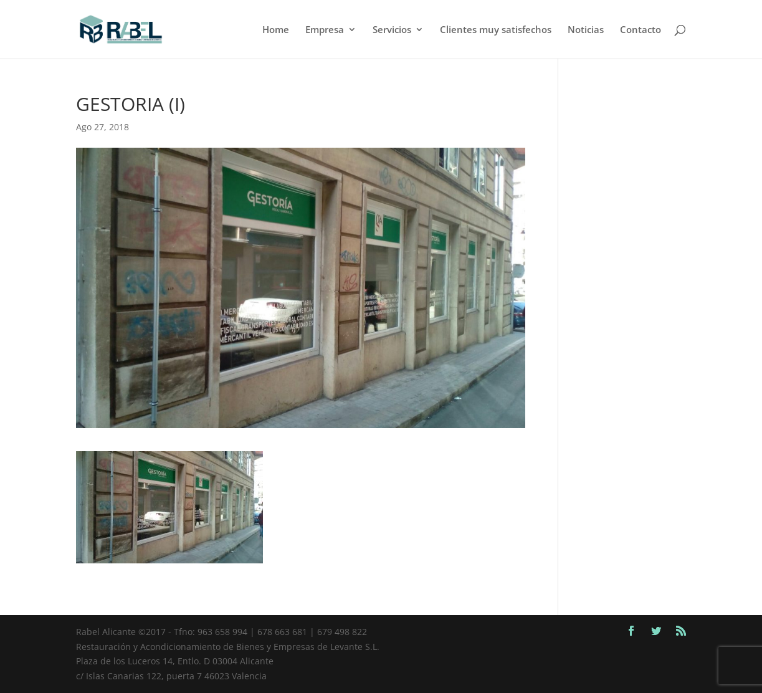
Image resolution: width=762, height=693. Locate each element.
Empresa (324, 30)
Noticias (586, 30)
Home (275, 30)
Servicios (392, 30)
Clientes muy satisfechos (495, 30)
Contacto (640, 30)
